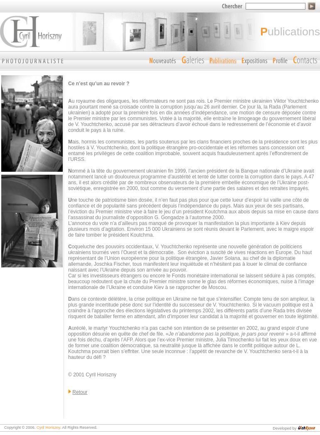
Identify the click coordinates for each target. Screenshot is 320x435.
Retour (79, 392)
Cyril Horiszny (48, 427)
